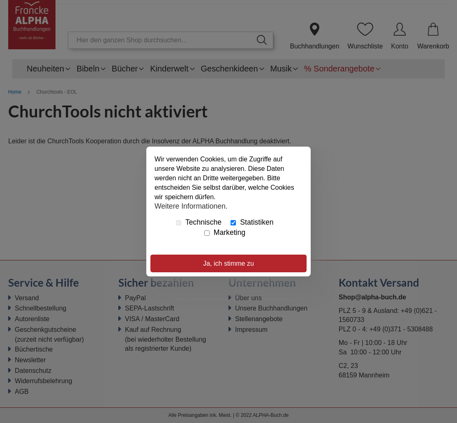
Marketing (224, 232)
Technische (199, 222)
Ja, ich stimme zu (228, 263)
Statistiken (252, 222)
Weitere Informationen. (191, 206)
